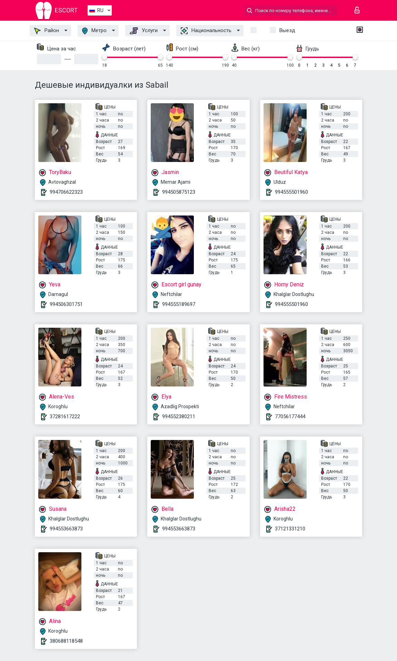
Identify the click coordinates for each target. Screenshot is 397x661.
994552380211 (178, 416)
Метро (94, 31)
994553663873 (66, 529)
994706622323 (66, 192)
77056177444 (290, 416)
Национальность (206, 30)
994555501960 (291, 192)
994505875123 (178, 192)
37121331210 (290, 529)
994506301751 (66, 304)
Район (46, 30)
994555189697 (178, 304)
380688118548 (66, 641)
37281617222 (65, 416)
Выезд (287, 30)
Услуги (144, 30)
